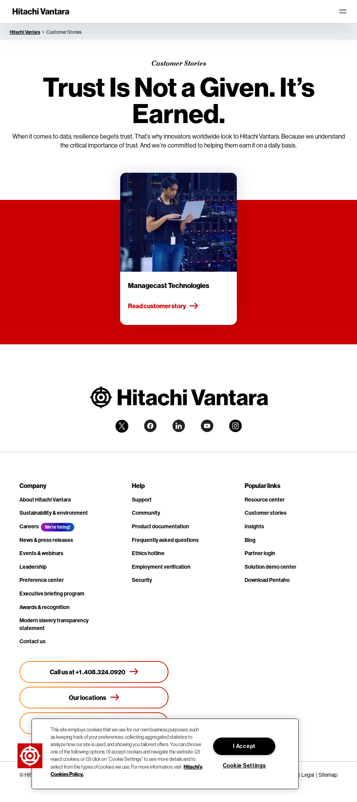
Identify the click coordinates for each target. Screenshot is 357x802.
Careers (29, 526)
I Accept (244, 746)
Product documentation (160, 526)
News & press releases (46, 539)
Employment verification (161, 566)
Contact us (32, 641)
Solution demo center (270, 566)
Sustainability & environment (53, 512)
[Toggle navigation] (342, 11)
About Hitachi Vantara (45, 499)
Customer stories (266, 512)
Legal (307, 774)
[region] (165, 754)
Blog (250, 539)
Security (142, 579)
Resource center (265, 499)
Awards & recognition (44, 607)
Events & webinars (41, 553)
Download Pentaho (267, 579)
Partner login (260, 553)
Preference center (41, 579)
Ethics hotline (148, 553)
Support (142, 499)
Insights (254, 526)
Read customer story (163, 306)
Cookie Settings (244, 765)
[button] (30, 755)
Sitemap (328, 774)
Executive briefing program (51, 593)
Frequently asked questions (165, 539)
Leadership (33, 566)
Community (146, 512)
